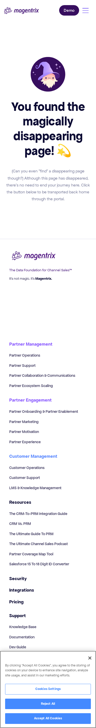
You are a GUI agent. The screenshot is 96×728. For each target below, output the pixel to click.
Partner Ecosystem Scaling (31, 385)
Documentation (22, 637)
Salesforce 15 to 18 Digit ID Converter (39, 564)
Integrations (21, 590)
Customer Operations (27, 467)
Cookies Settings (48, 689)
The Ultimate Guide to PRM (31, 534)
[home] (21, 10)
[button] (85, 10)
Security (18, 578)
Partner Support (22, 365)
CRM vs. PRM (20, 523)
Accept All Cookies (48, 718)
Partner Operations (24, 355)
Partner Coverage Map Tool (31, 554)
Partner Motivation (24, 431)
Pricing (16, 602)
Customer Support (24, 477)
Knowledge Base (22, 627)
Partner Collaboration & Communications (42, 375)
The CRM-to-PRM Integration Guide (38, 513)
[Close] (89, 658)
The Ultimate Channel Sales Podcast (38, 544)
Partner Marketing (24, 421)
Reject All (48, 704)
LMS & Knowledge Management (35, 488)
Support (17, 615)
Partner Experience (25, 442)
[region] (48, 689)
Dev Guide (17, 647)
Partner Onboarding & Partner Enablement (43, 411)
